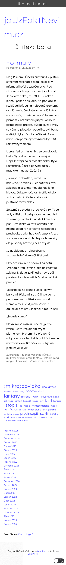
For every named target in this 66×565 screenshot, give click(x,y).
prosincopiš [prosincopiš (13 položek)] (29, 413)
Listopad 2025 (11, 434)
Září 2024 (9, 473)
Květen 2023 (10, 520)
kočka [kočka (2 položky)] (35, 401)
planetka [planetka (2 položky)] (52, 409)
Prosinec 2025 (11, 430)
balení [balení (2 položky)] (15, 391)
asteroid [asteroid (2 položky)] (7, 391)
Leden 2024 (10, 504)
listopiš (47, 358)
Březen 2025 (10, 450)
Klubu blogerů (25, 534)
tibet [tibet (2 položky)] (13, 417)
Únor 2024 (9, 500)
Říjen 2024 (9, 469)
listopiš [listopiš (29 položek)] (10, 405)
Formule (18, 62)
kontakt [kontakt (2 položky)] (18, 401)
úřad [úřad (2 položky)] (51, 417)
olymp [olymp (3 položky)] (30, 409)
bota (29, 358)
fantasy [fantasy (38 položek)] (12, 396)
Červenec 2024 (12, 481)
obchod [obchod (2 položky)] (22, 409)
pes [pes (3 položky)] (45, 409)
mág (56, 358)
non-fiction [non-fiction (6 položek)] (11, 409)
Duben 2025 (10, 446)
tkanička (20, 361)
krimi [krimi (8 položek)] (48, 400)
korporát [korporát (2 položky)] (27, 401)
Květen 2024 (10, 489)
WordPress (42, 551)
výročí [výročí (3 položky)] (36, 417)
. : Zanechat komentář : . (42, 361)
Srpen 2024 (10, 477)
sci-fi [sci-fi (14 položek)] (44, 413)
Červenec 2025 (12, 438)
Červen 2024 (10, 485)
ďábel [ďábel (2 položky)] (24, 420)
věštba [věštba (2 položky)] (44, 417)
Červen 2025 (10, 442)
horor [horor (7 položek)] (35, 396)
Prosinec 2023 (11, 508)
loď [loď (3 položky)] (20, 405)
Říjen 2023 (9, 516)
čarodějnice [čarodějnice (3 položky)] (9, 420)
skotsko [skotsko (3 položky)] (54, 414)
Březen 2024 (10, 496)
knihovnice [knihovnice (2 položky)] (8, 401)
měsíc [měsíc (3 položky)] (53, 405)
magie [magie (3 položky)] (27, 405)
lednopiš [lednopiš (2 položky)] (57, 401)
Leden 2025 (10, 457)
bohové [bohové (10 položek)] (31, 391)
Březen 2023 (10, 524)
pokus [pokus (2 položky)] (16, 414)
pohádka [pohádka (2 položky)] (8, 414)
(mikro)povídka (15, 358)
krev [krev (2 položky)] (41, 401)
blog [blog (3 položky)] (22, 391)
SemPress (33, 553)
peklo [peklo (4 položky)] (38, 409)
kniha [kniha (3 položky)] (56, 396)
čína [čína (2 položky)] (19, 420)
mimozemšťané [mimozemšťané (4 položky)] (40, 405)
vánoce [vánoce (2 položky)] (28, 417)
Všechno (36, 354)
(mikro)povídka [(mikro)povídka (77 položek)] (22, 386)
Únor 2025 (9, 454)
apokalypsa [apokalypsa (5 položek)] (49, 387)
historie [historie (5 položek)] (25, 396)
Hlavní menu (34, 3)
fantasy (37, 358)
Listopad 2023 (11, 512)
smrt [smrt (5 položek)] (6, 417)
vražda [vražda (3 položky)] (20, 417)
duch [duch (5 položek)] (41, 391)
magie (10, 361)
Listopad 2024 (11, 465)
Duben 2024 (10, 492)
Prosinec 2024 (11, 461)
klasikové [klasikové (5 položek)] (46, 396)
